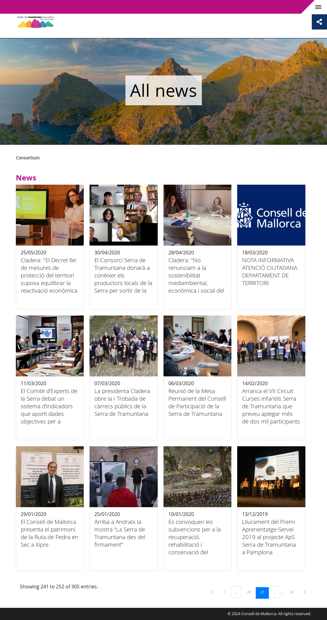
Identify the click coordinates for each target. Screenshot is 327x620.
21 (264, 591)
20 (251, 591)
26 (293, 591)
